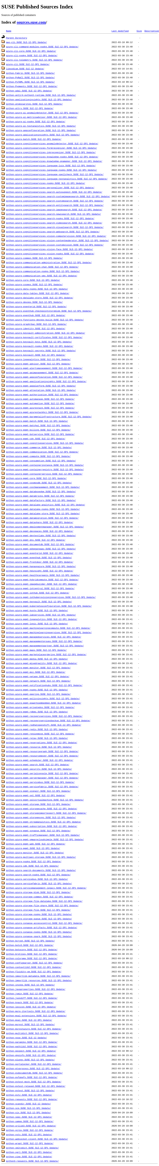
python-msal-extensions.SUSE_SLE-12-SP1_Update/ (36, 1015)
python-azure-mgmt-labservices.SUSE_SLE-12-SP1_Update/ (41, 614)
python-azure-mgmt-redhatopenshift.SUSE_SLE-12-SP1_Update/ (43, 724)
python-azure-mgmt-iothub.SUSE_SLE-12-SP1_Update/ (37, 592)
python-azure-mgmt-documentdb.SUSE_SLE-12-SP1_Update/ (40, 544)
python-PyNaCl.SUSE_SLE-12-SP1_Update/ (30, 77)
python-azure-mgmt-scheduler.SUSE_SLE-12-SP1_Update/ (39, 760)
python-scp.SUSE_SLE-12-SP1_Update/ (28, 1108)
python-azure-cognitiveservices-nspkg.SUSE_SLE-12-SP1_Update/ (45, 183)
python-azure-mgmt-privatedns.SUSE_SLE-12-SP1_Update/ (40, 707)
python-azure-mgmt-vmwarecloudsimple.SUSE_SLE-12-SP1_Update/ (45, 839)
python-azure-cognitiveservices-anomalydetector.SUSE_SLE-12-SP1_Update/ (52, 143)
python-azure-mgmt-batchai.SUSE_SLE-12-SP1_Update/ (38, 425)
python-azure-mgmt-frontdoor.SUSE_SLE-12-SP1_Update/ (39, 561)
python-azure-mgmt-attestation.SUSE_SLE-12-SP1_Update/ (41, 390)
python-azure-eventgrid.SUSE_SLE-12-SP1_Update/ (36, 306)
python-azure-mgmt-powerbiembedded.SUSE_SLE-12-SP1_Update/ (43, 702)
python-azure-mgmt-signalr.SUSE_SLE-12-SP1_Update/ (38, 790)
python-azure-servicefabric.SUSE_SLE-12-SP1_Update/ (39, 883)
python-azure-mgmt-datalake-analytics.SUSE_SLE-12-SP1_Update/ (45, 504)
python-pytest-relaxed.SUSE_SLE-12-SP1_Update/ (35, 1086)
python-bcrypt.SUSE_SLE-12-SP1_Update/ (30, 940)
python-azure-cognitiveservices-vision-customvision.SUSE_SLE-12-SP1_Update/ (55, 244)
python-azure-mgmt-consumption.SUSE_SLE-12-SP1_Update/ (41, 460)
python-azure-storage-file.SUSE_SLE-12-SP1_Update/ (38, 909)
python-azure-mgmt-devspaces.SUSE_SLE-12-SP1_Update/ (39, 531)
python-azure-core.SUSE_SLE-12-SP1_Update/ (33, 280)
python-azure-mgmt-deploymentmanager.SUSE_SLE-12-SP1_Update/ (45, 526)
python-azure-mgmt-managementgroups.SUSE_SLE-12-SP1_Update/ (44, 641)
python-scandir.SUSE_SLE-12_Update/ (28, 1103)
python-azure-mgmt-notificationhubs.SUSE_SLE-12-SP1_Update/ (44, 685)
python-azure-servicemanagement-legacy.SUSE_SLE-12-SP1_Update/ (46, 887)
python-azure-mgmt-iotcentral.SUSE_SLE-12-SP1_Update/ (40, 588)
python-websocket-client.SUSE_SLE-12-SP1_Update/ (37, 1138)
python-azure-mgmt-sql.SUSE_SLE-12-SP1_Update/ (35, 795)
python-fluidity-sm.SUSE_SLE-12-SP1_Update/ (34, 971)
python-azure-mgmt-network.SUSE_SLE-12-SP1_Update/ (38, 680)
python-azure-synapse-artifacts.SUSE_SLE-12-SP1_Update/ (41, 927)
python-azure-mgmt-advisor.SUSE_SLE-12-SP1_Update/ (38, 363)
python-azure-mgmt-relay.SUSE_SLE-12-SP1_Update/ (37, 738)
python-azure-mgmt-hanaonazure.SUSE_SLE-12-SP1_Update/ (41, 566)
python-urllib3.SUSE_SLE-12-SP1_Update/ (31, 1125)
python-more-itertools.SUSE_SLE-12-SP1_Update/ (35, 1011)
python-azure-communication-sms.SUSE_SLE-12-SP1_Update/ (41, 275)
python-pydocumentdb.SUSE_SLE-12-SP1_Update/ (34, 1072)
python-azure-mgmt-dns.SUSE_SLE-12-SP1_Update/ (35, 539)
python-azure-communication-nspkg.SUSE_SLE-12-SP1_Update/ (43, 271)
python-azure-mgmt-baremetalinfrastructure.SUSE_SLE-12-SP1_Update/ (49, 416)
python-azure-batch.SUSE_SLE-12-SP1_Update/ (34, 139)
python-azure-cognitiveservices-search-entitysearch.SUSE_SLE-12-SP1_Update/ (55, 205)
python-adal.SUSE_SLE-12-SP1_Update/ (29, 90)
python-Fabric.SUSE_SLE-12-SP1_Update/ (30, 73)
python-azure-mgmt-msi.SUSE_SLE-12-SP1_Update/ (35, 672)
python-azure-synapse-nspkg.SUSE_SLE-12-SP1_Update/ (39, 931)
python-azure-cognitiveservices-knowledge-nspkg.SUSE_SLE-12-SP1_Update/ (52, 156)
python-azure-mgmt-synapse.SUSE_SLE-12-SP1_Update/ (38, 830)
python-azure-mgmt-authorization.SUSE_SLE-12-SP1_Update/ (42, 394)
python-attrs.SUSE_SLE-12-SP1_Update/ (30, 108)
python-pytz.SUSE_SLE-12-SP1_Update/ (29, 1094)
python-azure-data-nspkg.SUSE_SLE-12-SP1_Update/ (37, 288)
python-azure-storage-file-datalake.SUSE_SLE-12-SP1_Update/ (44, 901)
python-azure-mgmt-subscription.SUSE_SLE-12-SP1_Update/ (41, 826)
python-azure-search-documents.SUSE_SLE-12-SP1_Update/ (41, 870)
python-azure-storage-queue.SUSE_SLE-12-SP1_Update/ (39, 918)
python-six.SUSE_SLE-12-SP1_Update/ (28, 1112)
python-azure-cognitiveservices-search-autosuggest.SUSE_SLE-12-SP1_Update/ (54, 191)
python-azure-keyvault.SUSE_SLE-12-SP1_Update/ (35, 354)
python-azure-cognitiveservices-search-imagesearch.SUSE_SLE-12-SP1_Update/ (54, 209)
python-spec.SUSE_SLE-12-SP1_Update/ (29, 1116)
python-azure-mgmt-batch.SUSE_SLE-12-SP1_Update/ (37, 420)
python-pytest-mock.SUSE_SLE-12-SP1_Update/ (34, 1081)
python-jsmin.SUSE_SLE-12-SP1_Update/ (30, 993)
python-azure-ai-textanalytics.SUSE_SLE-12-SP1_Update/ (41, 125)
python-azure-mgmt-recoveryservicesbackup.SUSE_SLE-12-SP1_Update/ (48, 720)
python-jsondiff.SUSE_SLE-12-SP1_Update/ (31, 997)
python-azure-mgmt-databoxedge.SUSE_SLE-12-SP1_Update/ (41, 491)
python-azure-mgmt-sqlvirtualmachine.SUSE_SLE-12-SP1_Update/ (45, 799)
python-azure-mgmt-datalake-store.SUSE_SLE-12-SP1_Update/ (43, 513)
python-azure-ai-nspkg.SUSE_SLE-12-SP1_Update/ (35, 121)
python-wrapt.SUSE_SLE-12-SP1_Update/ (30, 1143)
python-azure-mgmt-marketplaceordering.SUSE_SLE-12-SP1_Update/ (46, 654)
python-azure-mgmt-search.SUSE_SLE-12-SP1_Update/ (37, 764)
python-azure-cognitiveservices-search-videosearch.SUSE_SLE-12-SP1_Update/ (54, 222)
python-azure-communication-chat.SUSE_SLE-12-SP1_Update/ (42, 266)
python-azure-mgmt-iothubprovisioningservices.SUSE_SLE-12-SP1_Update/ (51, 597)
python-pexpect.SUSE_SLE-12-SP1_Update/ (31, 1050)
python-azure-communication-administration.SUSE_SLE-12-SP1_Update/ (49, 262)
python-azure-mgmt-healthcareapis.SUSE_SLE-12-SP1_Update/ (43, 575)
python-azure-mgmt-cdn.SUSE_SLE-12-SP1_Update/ (35, 438)
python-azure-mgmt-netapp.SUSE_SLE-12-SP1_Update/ (37, 676)
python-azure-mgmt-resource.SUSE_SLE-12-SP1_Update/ (39, 746)
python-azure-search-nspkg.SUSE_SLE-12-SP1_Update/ (38, 874)
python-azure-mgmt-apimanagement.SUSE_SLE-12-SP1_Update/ (42, 372)
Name (8, 30)
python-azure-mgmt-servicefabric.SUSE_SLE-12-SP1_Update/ (42, 786)
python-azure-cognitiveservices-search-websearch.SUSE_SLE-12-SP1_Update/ (53, 231)
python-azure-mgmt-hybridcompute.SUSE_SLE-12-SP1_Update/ (42, 579)
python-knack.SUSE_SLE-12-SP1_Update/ (30, 1002)
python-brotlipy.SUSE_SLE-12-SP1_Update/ (31, 953)
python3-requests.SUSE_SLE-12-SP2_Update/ (32, 1160)
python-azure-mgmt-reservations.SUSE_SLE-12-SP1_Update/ (41, 742)
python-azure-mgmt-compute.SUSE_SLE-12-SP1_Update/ (38, 456)
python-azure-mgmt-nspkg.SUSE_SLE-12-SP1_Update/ (37, 689)
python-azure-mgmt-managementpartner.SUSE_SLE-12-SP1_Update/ (45, 645)
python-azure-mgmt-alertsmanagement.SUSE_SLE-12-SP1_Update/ (44, 368)
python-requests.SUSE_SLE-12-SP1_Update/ (31, 1099)
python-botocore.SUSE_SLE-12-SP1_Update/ (31, 949)
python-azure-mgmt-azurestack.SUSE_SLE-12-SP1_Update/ (40, 407)
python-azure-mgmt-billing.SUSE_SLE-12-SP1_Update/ (38, 429)
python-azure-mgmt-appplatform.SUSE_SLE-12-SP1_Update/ (41, 385)
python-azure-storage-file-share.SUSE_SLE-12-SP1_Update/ (42, 905)
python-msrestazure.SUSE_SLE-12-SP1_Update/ (34, 1028)
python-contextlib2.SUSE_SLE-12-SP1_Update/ (34, 967)
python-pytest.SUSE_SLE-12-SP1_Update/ (30, 1090)
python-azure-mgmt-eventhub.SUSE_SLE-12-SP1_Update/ (39, 557)
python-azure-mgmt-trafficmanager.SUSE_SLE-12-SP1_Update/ (43, 835)
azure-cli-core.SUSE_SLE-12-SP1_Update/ (31, 51)
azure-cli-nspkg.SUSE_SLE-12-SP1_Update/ (31, 55)
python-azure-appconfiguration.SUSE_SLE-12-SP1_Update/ (41, 130)
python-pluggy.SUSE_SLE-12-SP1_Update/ (30, 1059)
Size (139, 30)
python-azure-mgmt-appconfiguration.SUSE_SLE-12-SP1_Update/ (44, 376)
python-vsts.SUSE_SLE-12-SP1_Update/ (29, 1134)
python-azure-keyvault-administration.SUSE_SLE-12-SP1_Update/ (45, 332)
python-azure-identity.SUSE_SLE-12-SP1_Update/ (35, 328)
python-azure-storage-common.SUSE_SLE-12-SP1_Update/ (39, 896)
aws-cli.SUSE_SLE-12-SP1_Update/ (26, 42)
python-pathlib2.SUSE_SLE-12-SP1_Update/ (31, 1046)
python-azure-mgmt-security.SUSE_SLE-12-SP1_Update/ (39, 768)
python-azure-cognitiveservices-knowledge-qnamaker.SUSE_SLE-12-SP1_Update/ (54, 161)
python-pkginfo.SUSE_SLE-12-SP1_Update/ (31, 1055)
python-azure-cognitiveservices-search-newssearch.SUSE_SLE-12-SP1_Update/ (53, 213)
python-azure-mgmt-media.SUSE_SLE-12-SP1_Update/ (37, 658)
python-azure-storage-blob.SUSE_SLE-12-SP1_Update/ (38, 892)
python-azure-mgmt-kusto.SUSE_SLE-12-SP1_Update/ (37, 610)
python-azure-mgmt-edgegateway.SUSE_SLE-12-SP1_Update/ (41, 548)
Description (151, 30)
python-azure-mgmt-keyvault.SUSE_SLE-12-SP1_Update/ (39, 601)
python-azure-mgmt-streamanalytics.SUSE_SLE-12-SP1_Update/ (43, 821)
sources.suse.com (31, 22)
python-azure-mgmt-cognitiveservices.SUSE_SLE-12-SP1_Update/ (45, 443)
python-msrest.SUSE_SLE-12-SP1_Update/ (30, 1024)
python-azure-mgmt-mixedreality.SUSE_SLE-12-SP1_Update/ (41, 663)
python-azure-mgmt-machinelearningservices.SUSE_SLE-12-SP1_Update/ (49, 632)
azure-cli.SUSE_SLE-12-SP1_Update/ (28, 64)
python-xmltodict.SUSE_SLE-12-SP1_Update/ (32, 1147)
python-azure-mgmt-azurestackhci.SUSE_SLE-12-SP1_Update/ (42, 412)
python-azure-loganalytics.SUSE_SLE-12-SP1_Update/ (38, 359)
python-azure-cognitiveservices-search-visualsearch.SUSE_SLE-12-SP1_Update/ (55, 227)
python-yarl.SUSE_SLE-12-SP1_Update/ (29, 1152)
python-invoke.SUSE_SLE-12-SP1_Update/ (30, 984)
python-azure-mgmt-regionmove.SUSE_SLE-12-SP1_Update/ (40, 733)
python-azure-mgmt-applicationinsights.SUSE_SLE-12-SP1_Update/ (46, 381)
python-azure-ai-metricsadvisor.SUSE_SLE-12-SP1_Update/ (41, 117)
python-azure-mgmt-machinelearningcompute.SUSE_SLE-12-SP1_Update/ (48, 628)
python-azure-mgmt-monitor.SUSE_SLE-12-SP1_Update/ (38, 667)
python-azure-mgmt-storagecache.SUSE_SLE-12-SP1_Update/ (41, 808)
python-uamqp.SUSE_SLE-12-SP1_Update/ (30, 1121)
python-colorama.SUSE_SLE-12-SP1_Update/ (31, 958)
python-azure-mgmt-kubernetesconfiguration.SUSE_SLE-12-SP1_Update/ (49, 605)
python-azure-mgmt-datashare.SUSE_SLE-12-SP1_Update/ (39, 522)
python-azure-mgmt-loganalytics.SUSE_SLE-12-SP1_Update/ (41, 619)
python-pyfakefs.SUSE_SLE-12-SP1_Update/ (31, 1077)
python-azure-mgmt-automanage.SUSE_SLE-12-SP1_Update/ (40, 398)
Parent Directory (16, 37)
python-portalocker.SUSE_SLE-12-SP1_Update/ (34, 1064)
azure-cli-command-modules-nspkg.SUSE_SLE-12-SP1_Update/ (42, 46)
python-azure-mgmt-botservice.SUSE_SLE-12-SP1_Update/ (40, 434)
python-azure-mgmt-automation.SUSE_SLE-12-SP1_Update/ (40, 403)
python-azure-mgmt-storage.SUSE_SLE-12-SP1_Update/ (38, 804)
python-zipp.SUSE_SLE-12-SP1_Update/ (29, 1156)
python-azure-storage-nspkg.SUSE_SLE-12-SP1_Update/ (39, 914)
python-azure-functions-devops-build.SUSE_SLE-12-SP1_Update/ (45, 319)
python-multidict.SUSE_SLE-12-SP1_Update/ (32, 1033)
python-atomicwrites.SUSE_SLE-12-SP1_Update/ (34, 103)
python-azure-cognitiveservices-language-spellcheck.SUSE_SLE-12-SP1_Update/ (55, 174)
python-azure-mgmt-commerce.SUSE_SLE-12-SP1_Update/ (39, 447)
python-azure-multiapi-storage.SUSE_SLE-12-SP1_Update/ (41, 857)
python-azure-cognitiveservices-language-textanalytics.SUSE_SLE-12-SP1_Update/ (57, 178)
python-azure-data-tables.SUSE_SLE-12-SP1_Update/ (37, 293)
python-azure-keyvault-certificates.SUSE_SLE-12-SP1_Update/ (44, 337)
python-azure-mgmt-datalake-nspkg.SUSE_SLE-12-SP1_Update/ (43, 509)
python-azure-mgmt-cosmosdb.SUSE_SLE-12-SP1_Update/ (39, 482)
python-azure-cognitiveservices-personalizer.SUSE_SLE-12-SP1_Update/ (50, 187)
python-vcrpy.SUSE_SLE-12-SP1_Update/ (30, 1130)
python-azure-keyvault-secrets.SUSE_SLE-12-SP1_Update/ (41, 350)
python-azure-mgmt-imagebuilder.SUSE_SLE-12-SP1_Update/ (41, 583)
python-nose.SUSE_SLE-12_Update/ (26, 1037)
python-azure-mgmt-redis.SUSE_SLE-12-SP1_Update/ (37, 729)
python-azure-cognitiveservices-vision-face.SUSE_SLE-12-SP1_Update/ (49, 249)
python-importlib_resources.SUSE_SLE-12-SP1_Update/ (39, 980)
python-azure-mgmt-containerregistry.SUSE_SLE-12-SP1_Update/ (45, 469)
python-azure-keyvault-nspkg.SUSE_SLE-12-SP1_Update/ (39, 346)
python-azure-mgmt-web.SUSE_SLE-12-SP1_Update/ (35, 843)
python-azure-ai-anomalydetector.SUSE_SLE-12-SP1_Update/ (42, 112)
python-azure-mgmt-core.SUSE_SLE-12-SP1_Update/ (36, 478)
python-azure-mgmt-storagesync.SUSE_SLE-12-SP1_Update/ (41, 817)
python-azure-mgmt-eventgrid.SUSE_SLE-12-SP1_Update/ (39, 553)
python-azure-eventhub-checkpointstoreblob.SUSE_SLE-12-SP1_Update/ (49, 310)
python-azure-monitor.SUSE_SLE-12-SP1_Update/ (35, 852)
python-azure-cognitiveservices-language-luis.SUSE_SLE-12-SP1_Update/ (51, 165)
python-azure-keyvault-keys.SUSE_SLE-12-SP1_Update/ (39, 341)
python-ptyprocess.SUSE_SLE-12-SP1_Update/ (33, 1068)
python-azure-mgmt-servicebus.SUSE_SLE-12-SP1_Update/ (40, 782)
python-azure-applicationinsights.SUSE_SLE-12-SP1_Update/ (43, 134)
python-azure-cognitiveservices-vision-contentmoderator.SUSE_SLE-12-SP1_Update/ (57, 240)
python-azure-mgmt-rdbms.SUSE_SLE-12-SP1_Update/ (37, 711)
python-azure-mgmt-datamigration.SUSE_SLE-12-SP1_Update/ (42, 517)
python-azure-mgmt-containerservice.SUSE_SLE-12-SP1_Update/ (44, 473)
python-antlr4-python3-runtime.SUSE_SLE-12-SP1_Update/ (41, 95)
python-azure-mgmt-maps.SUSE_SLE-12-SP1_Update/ (36, 650)
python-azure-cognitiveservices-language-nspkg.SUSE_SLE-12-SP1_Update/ (51, 169)
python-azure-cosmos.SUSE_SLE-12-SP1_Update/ (34, 284)
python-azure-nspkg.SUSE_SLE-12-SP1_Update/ (34, 861)
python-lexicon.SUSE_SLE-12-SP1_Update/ (31, 1006)
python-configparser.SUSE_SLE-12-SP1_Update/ (34, 962)
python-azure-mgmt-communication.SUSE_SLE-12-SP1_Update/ (42, 451)
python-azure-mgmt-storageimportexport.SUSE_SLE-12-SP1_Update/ (46, 812)
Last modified (120, 30)
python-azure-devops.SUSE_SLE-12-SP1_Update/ (34, 302)
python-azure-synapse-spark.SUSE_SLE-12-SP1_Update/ (39, 936)
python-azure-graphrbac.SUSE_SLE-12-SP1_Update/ (36, 324)
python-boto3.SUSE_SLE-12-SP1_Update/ (30, 945)
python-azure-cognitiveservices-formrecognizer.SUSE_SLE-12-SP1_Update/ (51, 147)
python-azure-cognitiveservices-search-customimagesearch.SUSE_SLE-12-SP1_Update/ (58, 196)
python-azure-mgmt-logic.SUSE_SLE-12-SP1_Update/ (37, 623)
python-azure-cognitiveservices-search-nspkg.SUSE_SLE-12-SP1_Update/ (50, 218)
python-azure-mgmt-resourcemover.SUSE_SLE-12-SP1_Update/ (42, 755)
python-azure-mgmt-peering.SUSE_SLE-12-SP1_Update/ (38, 694)
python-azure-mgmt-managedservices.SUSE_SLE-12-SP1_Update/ (43, 636)
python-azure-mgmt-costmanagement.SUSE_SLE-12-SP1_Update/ (43, 487)
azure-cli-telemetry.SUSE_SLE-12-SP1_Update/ (34, 59)
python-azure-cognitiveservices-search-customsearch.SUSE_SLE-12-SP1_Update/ (55, 200)
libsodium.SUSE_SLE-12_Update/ (25, 68)
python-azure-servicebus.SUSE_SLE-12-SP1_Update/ (37, 879)
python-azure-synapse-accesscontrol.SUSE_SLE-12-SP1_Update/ (44, 923)
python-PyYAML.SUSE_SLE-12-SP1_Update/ (30, 81)
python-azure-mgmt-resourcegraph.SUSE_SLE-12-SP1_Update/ (42, 751)
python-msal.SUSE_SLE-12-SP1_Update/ (29, 1019)
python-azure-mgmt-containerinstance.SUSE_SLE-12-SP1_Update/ (45, 465)
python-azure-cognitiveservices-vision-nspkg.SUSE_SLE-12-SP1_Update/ (50, 253)
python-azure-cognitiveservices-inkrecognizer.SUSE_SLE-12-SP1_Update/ (51, 152)
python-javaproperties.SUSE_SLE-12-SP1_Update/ (35, 989)
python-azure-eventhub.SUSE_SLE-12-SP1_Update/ (35, 315)
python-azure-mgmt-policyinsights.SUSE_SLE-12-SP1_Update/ (43, 698)
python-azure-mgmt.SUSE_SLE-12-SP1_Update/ (33, 848)
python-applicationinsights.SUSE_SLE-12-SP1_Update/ (39, 99)
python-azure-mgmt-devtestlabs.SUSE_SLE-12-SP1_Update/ (41, 535)
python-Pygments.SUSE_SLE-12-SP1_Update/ (31, 86)
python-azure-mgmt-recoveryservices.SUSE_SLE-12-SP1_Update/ (44, 716)
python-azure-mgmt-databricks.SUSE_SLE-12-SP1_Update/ (40, 495)
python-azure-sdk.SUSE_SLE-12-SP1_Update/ (32, 865)
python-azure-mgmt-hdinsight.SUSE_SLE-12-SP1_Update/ (39, 570)
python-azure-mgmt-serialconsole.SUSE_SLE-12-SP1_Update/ (42, 773)
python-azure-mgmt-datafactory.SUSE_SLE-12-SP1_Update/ (41, 500)
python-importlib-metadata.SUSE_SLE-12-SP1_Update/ (38, 975)
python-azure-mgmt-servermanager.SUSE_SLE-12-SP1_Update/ (42, 777)
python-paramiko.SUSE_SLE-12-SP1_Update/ (31, 1042)
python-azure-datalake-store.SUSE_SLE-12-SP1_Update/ (39, 297)
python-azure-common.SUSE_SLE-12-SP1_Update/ (34, 258)
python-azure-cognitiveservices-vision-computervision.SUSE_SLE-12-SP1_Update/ (56, 236)
